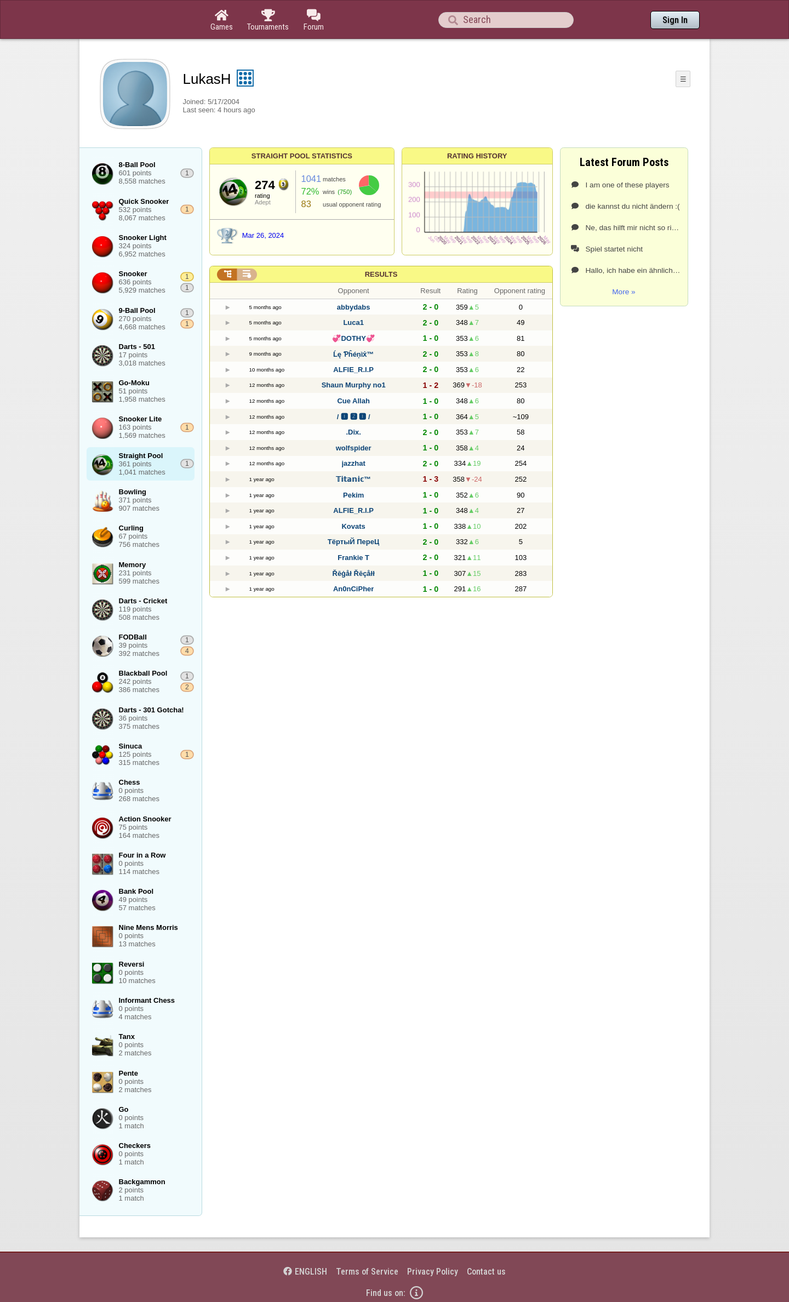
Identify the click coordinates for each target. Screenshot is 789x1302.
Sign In (675, 20)
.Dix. (353, 432)
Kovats (353, 526)
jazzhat (353, 463)
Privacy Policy (432, 1271)
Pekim (353, 495)
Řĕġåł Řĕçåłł (354, 573)
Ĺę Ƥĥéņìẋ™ (353, 354)
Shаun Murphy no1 (354, 385)
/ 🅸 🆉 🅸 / (353, 417)
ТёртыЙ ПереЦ (354, 542)
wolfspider (353, 448)
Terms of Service (367, 1271)
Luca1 (353, 322)
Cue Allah (353, 401)
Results (381, 274)
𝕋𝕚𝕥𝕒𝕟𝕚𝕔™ (353, 479)
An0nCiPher (353, 589)
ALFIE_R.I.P (353, 370)
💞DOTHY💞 (353, 338)
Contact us (486, 1271)
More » (623, 292)
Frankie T (353, 557)
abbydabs (353, 307)
